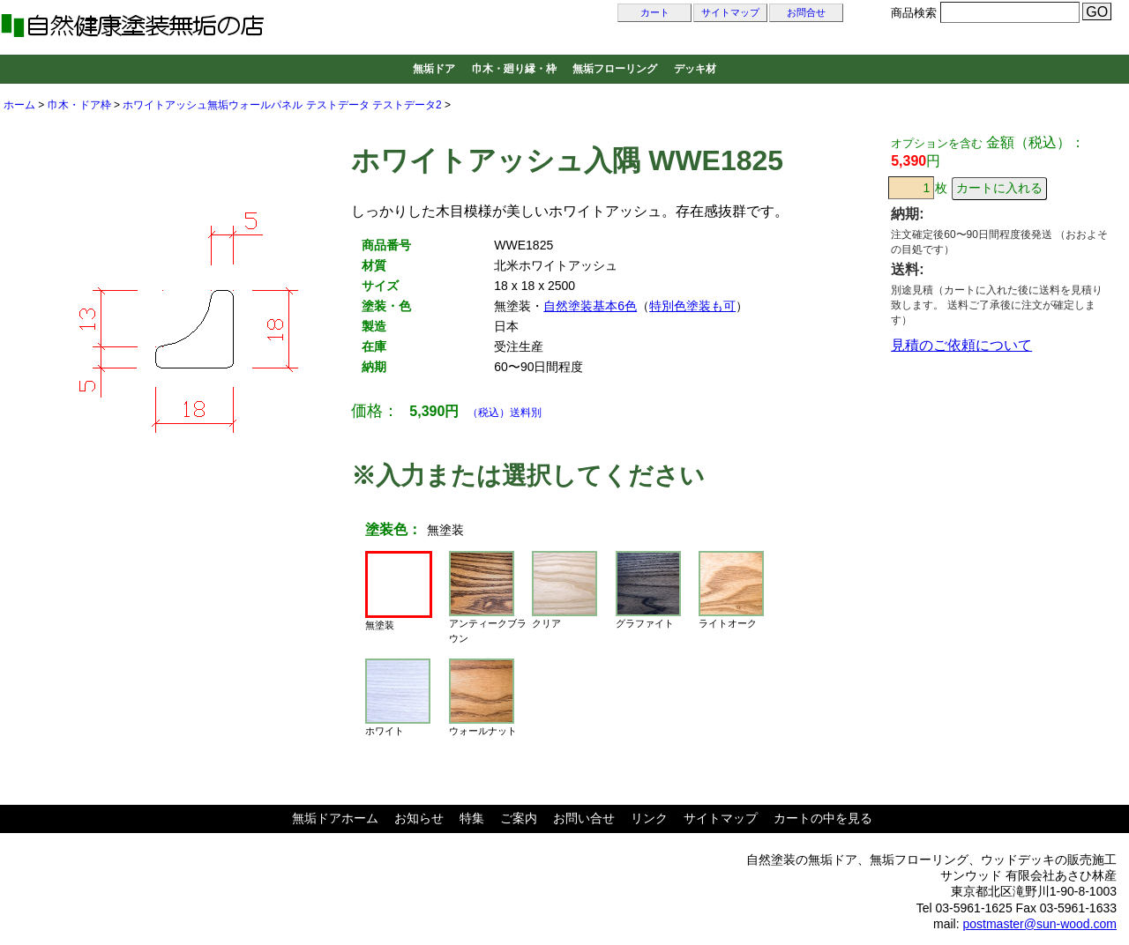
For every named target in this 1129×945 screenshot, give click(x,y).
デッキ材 (695, 69)
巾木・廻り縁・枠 (514, 69)
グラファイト (648, 590)
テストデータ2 (407, 105)
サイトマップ (730, 13)
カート (654, 13)
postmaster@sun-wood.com (1039, 924)
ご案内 (518, 818)
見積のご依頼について (961, 345)
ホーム (19, 105)
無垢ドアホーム (335, 818)
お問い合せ (584, 818)
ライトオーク (731, 590)
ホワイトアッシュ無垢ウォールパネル (213, 105)
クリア (564, 590)
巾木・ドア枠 (79, 105)
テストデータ (338, 105)
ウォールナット (483, 697)
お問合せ (806, 13)
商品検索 (914, 12)
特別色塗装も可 (692, 306)
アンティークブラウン (488, 597)
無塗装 (398, 590)
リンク (649, 818)
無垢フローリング (614, 69)
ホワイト (397, 697)
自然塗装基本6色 (590, 306)
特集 (472, 818)
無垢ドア (434, 69)
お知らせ (419, 818)
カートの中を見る (823, 818)
